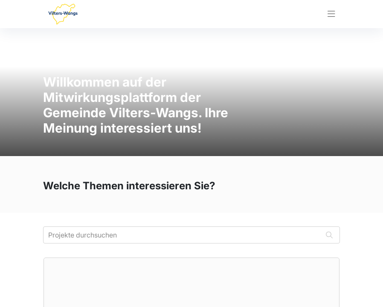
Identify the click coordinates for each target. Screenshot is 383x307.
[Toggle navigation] (331, 14)
